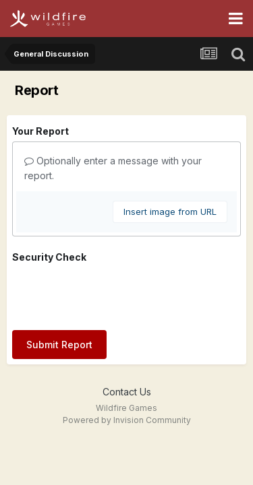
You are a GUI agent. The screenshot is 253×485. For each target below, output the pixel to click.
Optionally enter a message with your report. (113, 168)
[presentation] (114, 293)
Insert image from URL (170, 211)
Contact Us (127, 391)
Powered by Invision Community (127, 420)
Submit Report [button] (59, 344)
